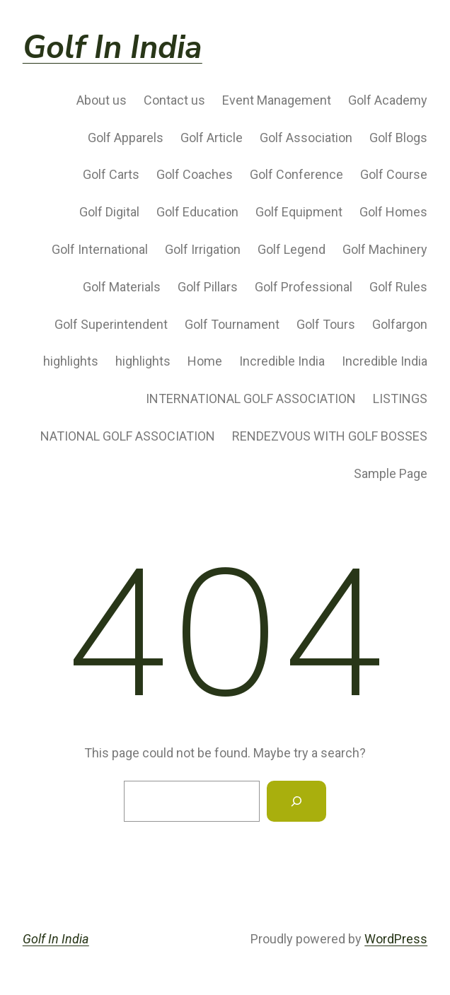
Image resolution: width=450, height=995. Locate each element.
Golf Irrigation (203, 249)
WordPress (395, 938)
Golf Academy (387, 100)
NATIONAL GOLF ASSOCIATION (127, 436)
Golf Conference (296, 174)
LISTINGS (400, 398)
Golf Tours (325, 324)
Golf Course (393, 174)
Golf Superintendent (111, 324)
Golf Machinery (384, 249)
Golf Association (306, 137)
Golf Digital (109, 211)
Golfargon (399, 324)
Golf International (100, 249)
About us (101, 100)
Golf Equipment (298, 211)
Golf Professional (303, 286)
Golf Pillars (208, 286)
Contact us (174, 100)
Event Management (276, 100)
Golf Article (211, 137)
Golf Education (197, 211)
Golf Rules (398, 286)
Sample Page (390, 473)
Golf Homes (393, 211)
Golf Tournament (232, 324)
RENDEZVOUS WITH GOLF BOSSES (329, 436)
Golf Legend (291, 249)
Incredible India (282, 361)
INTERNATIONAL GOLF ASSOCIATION (251, 398)
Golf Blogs (398, 137)
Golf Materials (122, 286)
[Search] (296, 801)
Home (205, 361)
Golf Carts (111, 174)
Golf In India (112, 47)
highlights (70, 361)
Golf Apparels (125, 137)
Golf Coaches (194, 174)
